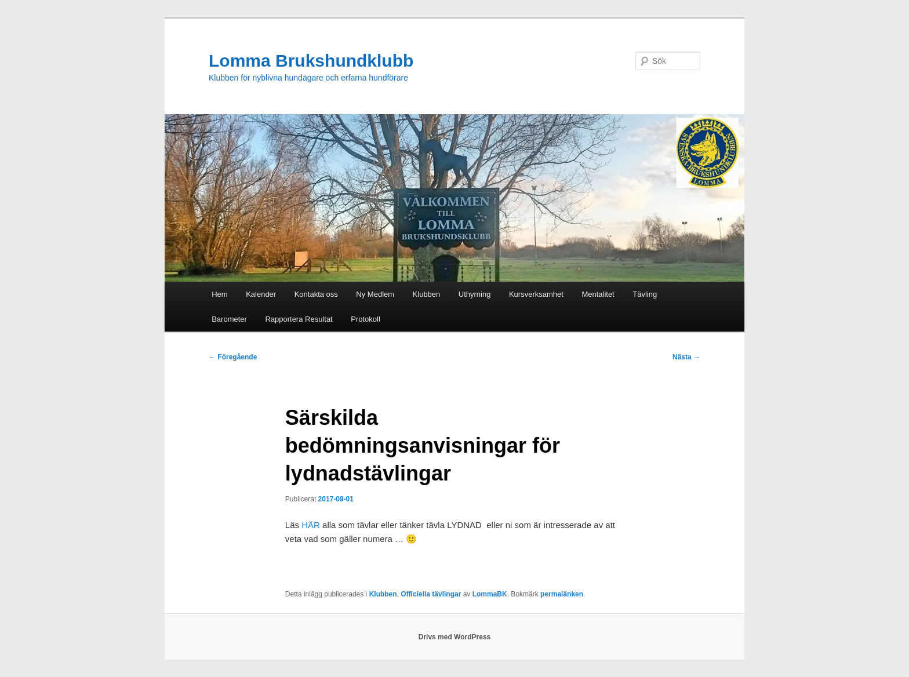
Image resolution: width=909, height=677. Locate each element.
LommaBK (489, 594)
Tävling (644, 294)
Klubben (427, 294)
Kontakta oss (316, 294)
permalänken (561, 594)
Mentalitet (597, 294)
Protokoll (365, 319)
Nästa (686, 357)
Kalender (261, 294)
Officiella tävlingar (431, 594)
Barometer (229, 319)
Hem (219, 294)
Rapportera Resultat (298, 319)
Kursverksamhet (536, 294)
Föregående (233, 357)
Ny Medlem (375, 294)
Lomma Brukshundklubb (311, 60)
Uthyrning (475, 294)
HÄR (310, 525)
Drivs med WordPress (455, 637)
